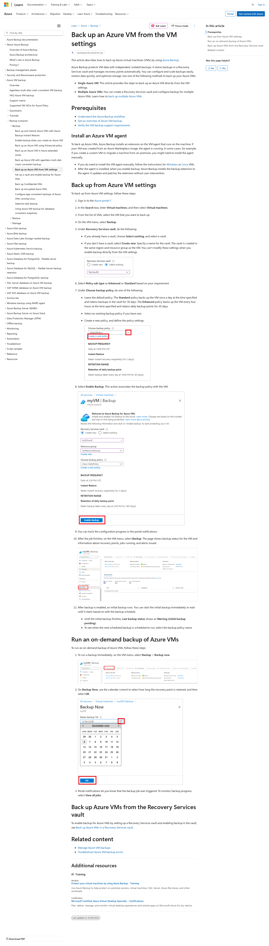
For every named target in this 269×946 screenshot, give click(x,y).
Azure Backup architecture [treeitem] (23, 54)
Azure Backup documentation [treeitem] (22, 39)
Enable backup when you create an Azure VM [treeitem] (39, 140)
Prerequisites (214, 32)
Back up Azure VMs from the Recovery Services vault (235, 45)
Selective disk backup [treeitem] (26, 203)
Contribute (152, 935)
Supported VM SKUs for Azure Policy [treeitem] (29, 105)
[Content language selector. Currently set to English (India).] (15, 935)
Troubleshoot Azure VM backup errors (100, 852)
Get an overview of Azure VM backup (100, 120)
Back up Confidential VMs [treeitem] (28, 184)
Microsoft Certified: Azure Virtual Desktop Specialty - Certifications (107, 901)
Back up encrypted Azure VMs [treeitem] (31, 189)
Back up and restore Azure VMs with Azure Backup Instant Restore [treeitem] (37, 133)
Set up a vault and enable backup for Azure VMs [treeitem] (38, 177)
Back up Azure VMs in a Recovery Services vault (104, 827)
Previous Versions (122, 935)
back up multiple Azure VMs (125, 96)
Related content (216, 50)
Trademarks (233, 935)
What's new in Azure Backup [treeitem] (24, 59)
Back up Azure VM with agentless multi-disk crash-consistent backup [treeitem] (38, 162)
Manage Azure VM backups (94, 847)
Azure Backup (170, 60)
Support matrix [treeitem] (17, 100)
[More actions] (195, 25)
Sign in (261, 4)
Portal (230, 13)
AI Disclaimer (102, 935)
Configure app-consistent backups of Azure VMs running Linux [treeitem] (38, 196)
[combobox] (33, 33)
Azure (84, 25)
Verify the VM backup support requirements (104, 125)
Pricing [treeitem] (13, 64)
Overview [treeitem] (14, 85)
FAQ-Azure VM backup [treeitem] (22, 95)
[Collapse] (59, 26)
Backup (94, 25)
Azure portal (101, 200)
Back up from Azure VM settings (225, 36)
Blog (138, 935)
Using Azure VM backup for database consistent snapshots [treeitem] (34, 211)
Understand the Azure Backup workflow (101, 116)
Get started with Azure (251, 13)
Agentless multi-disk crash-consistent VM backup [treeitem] (36, 90)
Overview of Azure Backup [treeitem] (23, 49)
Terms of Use (216, 935)
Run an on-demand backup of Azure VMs (229, 41)
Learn (74, 25)
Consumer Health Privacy (189, 935)
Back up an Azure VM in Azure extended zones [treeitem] (36, 153)
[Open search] (252, 5)
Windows (172, 164)
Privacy (166, 935)
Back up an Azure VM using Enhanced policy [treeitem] (38, 145)
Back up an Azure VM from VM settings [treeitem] (36, 169)
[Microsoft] (6, 4)
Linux (185, 164)
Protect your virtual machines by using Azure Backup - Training (105, 883)
